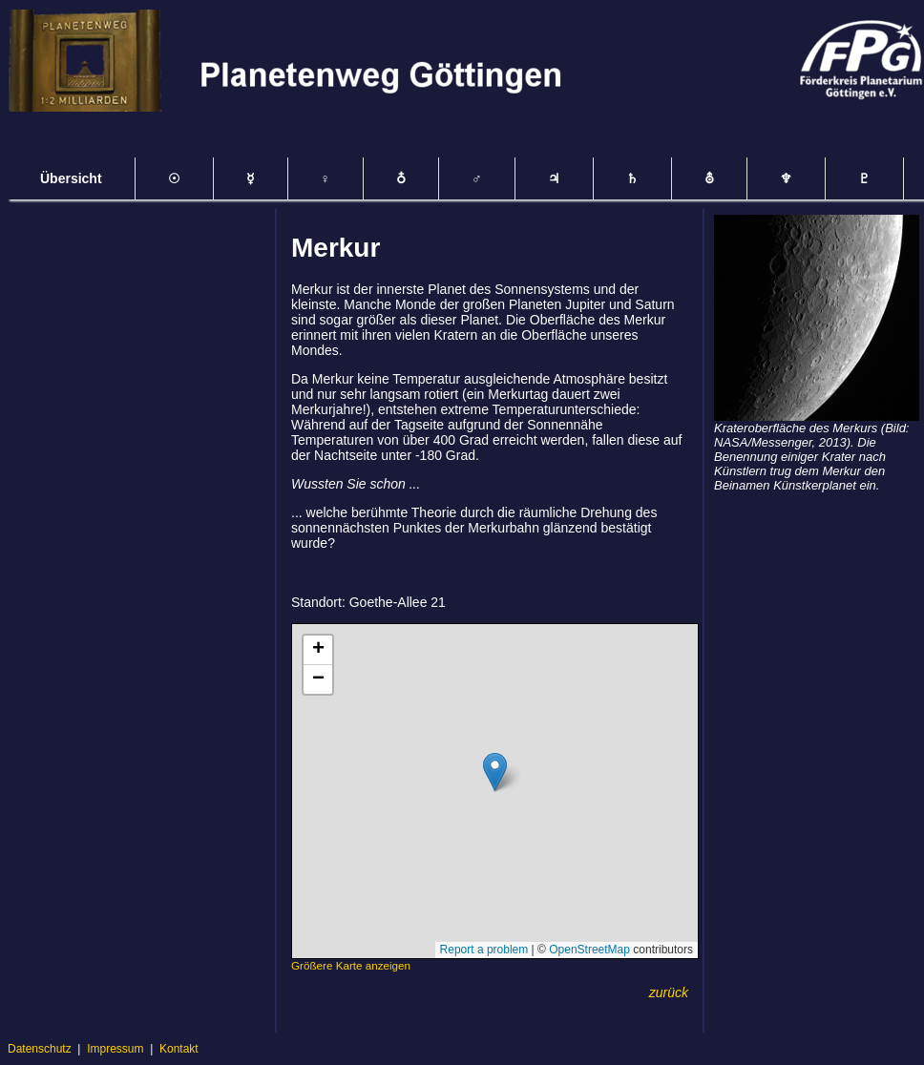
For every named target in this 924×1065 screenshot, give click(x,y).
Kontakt (179, 1048)
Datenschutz (40, 1048)
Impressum (115, 1048)
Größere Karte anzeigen (350, 965)
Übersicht (71, 178)
